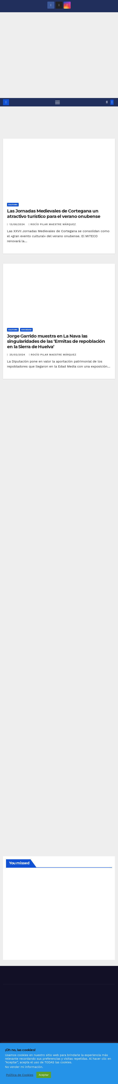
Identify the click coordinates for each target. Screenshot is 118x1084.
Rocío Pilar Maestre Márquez (52, 224)
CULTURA (12, 205)
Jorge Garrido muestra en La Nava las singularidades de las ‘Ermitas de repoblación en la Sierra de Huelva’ (56, 341)
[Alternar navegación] (57, 102)
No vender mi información (23, 1067)
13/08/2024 (17, 224)
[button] (107, 102)
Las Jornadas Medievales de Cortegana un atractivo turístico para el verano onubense (53, 213)
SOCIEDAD (26, 330)
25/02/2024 (17, 354)
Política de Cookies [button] (19, 1075)
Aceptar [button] (44, 1074)
